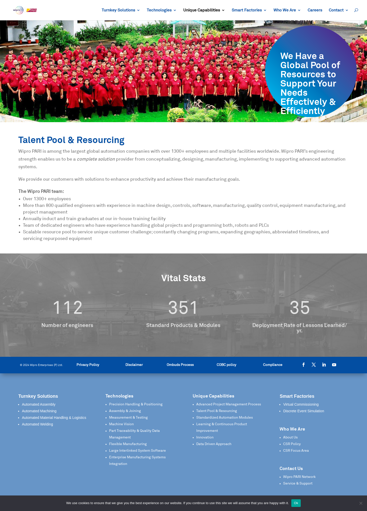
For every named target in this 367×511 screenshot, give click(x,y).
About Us (290, 437)
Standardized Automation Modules (224, 417)
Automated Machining (39, 411)
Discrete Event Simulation (303, 411)
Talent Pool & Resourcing (216, 411)
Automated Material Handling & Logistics (54, 418)
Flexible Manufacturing (128, 444)
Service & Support (297, 483)
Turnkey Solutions (118, 10)
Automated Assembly (39, 404)
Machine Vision (121, 424)
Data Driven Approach (213, 444)
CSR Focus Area (296, 450)
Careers (315, 10)
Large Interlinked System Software (137, 450)
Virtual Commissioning (301, 404)
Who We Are (284, 10)
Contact (336, 10)
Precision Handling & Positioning (136, 404)
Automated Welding (37, 424)
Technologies (159, 10)
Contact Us (291, 468)
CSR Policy (292, 444)
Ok (296, 503)
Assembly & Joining (125, 411)
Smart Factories (247, 10)
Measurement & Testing (128, 417)
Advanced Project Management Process (228, 404)
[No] (360, 503)
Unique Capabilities (201, 10)
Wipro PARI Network (299, 477)
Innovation (205, 437)
